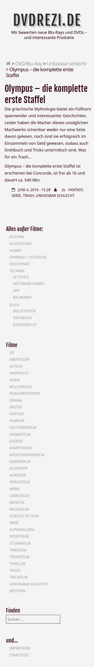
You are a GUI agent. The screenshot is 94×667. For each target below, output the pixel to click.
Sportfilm (19, 536)
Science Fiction (24, 516)
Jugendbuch (25, 324)
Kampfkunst (21, 447)
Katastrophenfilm (27, 454)
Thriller (18, 563)
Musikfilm (19, 509)
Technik (17, 270)
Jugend (16, 441)
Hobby (16, 250)
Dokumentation (25, 393)
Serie (16, 195)
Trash (28, 195)
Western (18, 590)
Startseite (19, 655)
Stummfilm (20, 543)
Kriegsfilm (20, 481)
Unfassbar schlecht (66, 63)
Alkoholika (21, 243)
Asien (15, 380)
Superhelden (22, 529)
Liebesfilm (19, 495)
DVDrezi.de (47, 20)
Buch (14, 304)
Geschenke (20, 263)
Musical (17, 502)
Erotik (16, 407)
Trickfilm (19, 577)
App (16, 290)
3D (12, 352)
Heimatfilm (20, 434)
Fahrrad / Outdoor (28, 257)
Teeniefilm (20, 556)
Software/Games (29, 283)
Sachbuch (22, 317)
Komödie (18, 475)
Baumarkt (22, 297)
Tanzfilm (18, 550)
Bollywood (21, 386)
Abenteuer (20, 359)
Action (16, 366)
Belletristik (24, 311)
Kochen (17, 236)
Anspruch (19, 373)
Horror (17, 420)
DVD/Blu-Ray (28, 63)
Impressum (20, 648)
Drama (16, 400)
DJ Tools (21, 276)
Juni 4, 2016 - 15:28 (34, 189)
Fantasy (75, 189)
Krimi (15, 488)
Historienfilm (23, 427)
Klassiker (18, 468)
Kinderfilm (20, 461)
